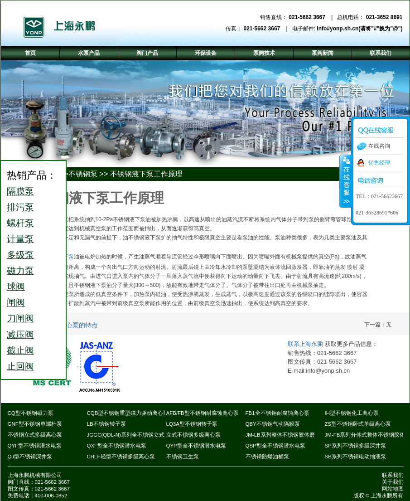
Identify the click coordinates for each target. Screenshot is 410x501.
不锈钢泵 (82, 174)
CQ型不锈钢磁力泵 (30, 413)
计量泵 (20, 239)
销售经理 (379, 163)
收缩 (345, 181)
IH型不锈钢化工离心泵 (352, 413)
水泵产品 (89, 53)
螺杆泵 (20, 223)
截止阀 (20, 350)
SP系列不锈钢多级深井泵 (355, 445)
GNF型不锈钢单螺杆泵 (35, 424)
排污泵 (20, 207)
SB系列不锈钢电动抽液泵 (355, 456)
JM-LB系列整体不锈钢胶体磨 (280, 435)
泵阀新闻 (322, 53)
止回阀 (20, 366)
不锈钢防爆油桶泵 (267, 456)
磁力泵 (20, 271)
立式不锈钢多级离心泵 (193, 435)
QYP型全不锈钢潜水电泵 (196, 445)
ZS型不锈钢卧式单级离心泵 (358, 424)
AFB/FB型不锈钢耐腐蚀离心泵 (202, 413)
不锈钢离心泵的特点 (69, 325)
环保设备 (206, 53)
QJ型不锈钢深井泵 (30, 456)
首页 (30, 53)
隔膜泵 (20, 191)
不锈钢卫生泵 (182, 456)
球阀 (16, 287)
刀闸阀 (20, 318)
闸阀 (16, 302)
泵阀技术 (264, 53)
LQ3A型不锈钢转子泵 (191, 424)
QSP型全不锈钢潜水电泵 (275, 445)
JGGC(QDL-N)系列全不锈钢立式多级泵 (134, 435)
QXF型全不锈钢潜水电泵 (117, 445)
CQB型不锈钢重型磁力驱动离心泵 (128, 413)
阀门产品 (147, 53)
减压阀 (20, 335)
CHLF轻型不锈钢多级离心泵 (121, 456)
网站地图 (393, 488)
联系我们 (393, 475)
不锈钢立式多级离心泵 (35, 435)
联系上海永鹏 (306, 343)
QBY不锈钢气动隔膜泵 (273, 424)
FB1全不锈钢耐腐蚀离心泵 (277, 413)
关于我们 (393, 482)
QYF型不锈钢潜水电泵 (35, 445)
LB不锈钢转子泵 (106, 424)
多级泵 (20, 255)
